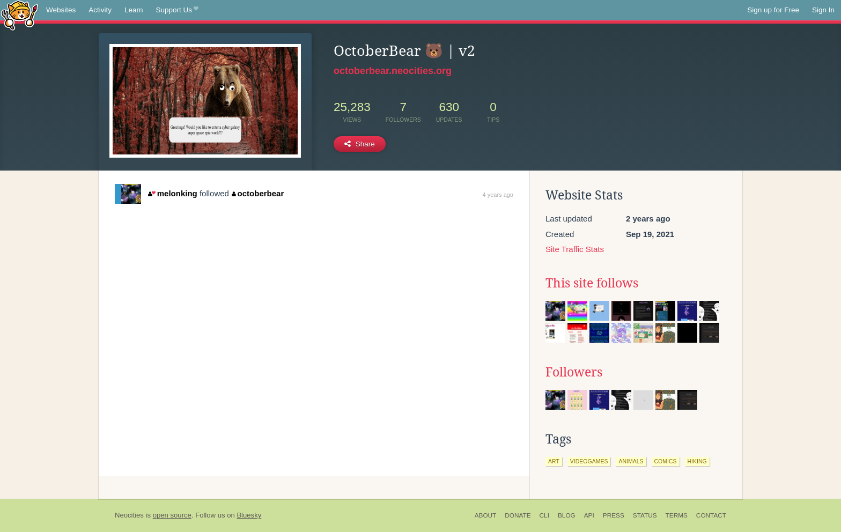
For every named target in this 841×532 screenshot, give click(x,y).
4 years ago (498, 194)
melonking (172, 193)
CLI (544, 515)
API (589, 515)
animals (630, 461)
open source (172, 515)
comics (665, 461)
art (553, 461)
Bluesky (249, 515)
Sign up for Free (773, 10)
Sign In (823, 10)
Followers (573, 372)
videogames (589, 461)
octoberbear (258, 193)
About (486, 515)
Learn (133, 10)
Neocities (129, 515)
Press (613, 515)
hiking (697, 461)
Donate (517, 515)
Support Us (177, 10)
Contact (711, 515)
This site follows (591, 283)
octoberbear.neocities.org (393, 70)
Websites (61, 10)
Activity (100, 10)
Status (645, 515)
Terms (677, 515)
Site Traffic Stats (574, 249)
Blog (567, 515)
